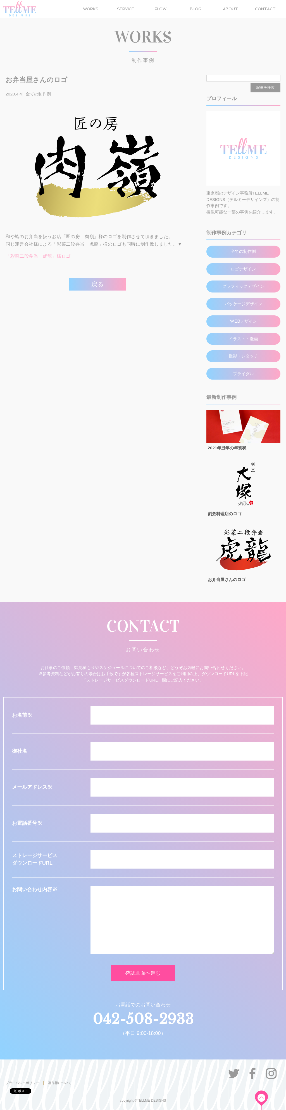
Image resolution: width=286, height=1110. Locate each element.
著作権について (60, 1083)
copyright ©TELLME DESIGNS (143, 1100)
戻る (97, 284)
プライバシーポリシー (22, 1083)
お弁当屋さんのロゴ (227, 579)
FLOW (160, 9)
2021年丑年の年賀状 (227, 447)
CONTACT (265, 9)
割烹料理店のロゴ (224, 513)
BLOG (195, 9)
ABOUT (230, 9)
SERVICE (125, 9)
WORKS (90, 9)
